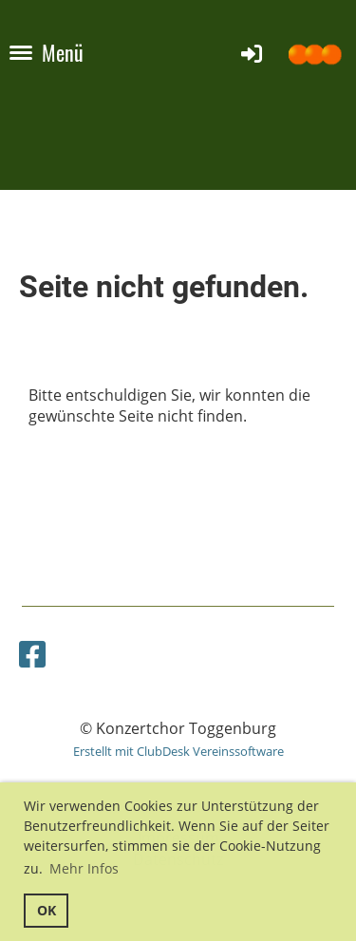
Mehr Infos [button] (84, 868)
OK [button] (46, 910)
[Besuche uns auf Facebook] (32, 653)
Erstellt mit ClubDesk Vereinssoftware (178, 751)
